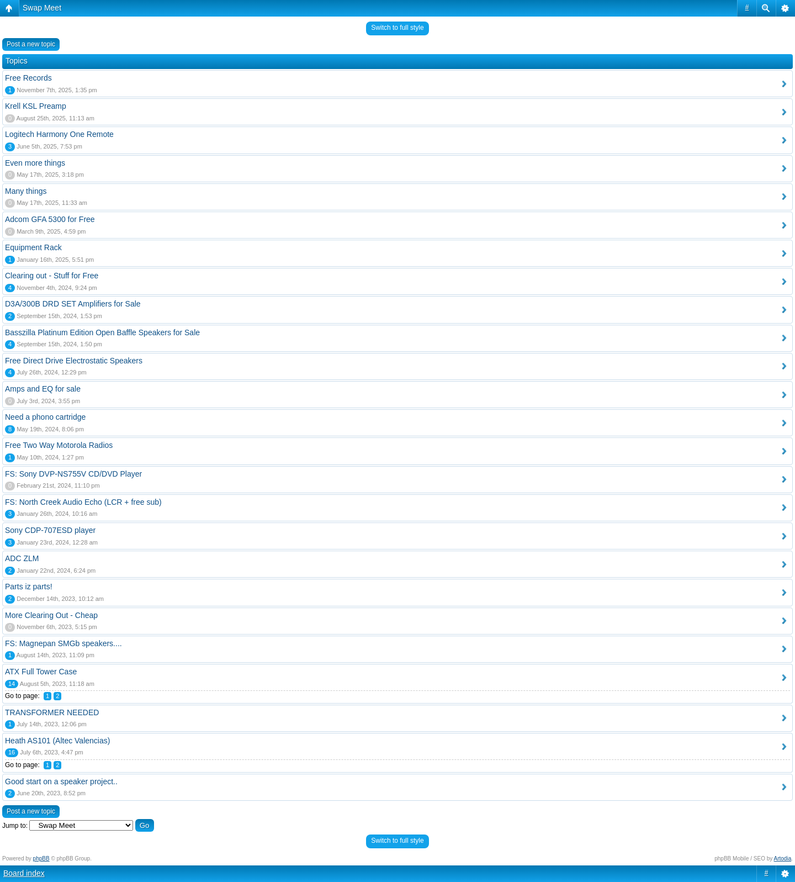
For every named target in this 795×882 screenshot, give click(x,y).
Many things (25, 191)
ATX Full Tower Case (41, 671)
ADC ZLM (22, 558)
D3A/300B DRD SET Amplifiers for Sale (73, 303)
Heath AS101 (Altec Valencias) (57, 740)
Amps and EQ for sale (43, 388)
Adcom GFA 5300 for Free (50, 219)
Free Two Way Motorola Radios (59, 445)
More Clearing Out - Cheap (51, 615)
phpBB (41, 858)
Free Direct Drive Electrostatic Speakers (73, 360)
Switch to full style (397, 27)
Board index (24, 873)
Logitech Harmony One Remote (59, 134)
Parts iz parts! (28, 586)
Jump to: (15, 826)
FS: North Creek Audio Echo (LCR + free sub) (83, 502)
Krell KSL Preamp (35, 106)
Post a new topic (31, 44)
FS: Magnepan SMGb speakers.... (63, 643)
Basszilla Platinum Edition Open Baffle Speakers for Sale (102, 332)
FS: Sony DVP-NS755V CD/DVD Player (73, 473)
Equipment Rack (33, 247)
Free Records (28, 77)
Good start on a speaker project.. (61, 781)
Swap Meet (42, 7)
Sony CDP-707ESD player (50, 530)
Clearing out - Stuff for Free (51, 275)
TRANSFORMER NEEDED (52, 712)
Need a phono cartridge (45, 417)
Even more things (35, 163)
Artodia (783, 858)
